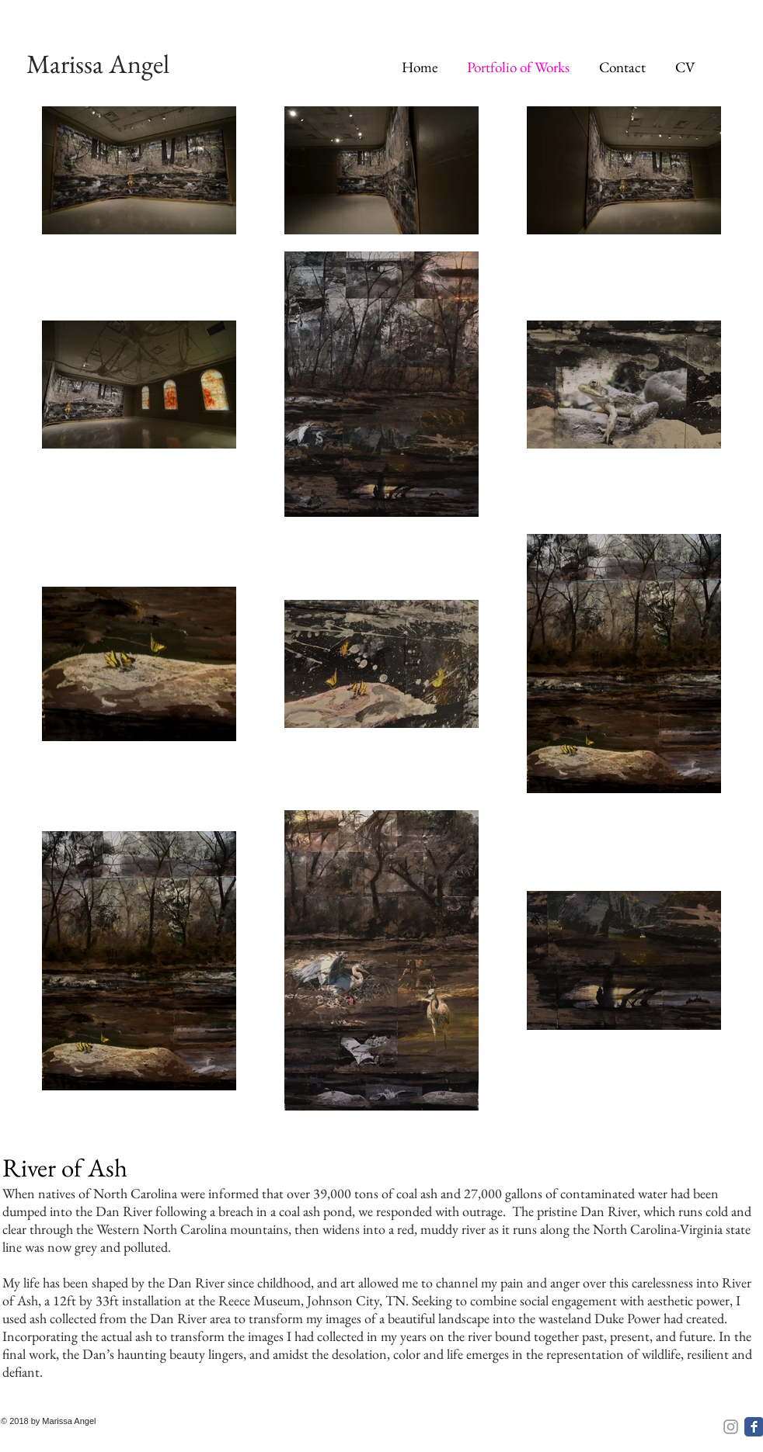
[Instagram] (730, 1426)
